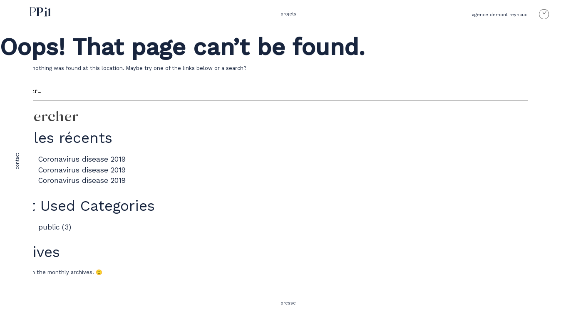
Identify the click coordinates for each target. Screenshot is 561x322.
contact (17, 161)
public (49, 227)
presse (288, 303)
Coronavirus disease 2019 (82, 159)
